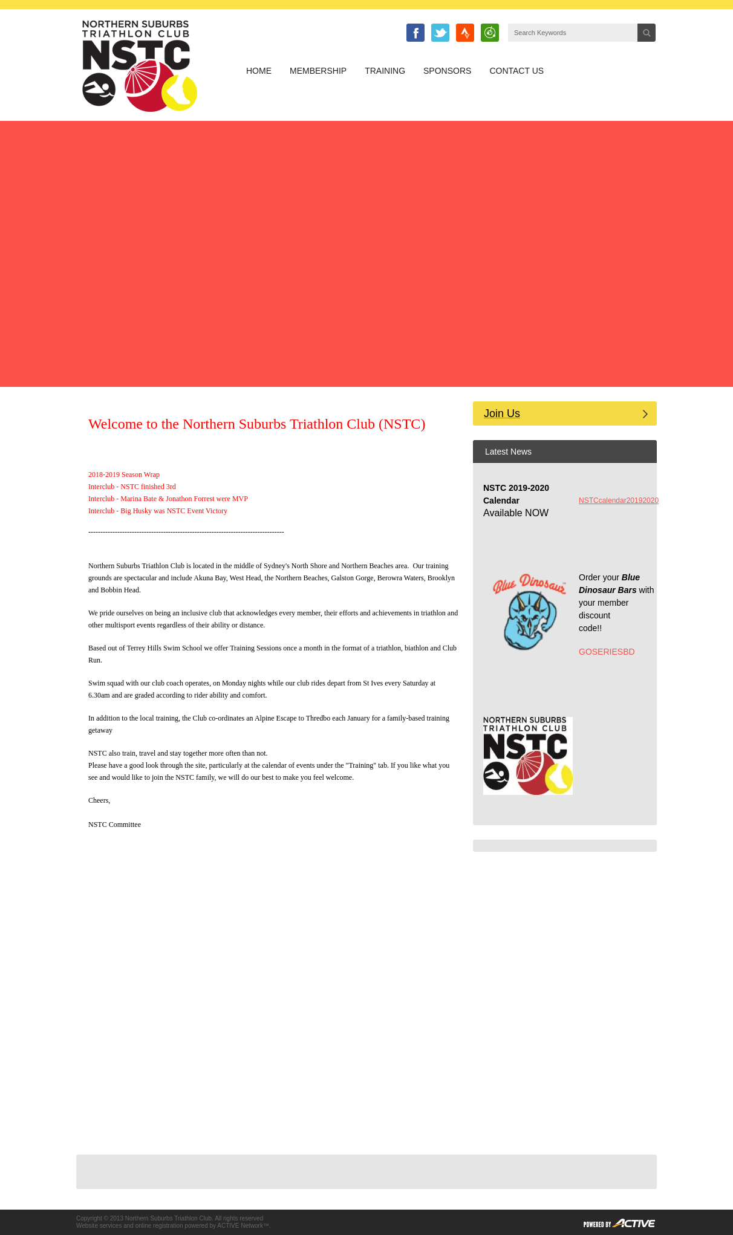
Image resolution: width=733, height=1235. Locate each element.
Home (259, 71)
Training (385, 71)
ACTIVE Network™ (243, 1225)
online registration (159, 1225)
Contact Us (516, 71)
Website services (99, 1225)
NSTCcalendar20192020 (619, 500)
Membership (318, 71)
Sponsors (447, 71)
